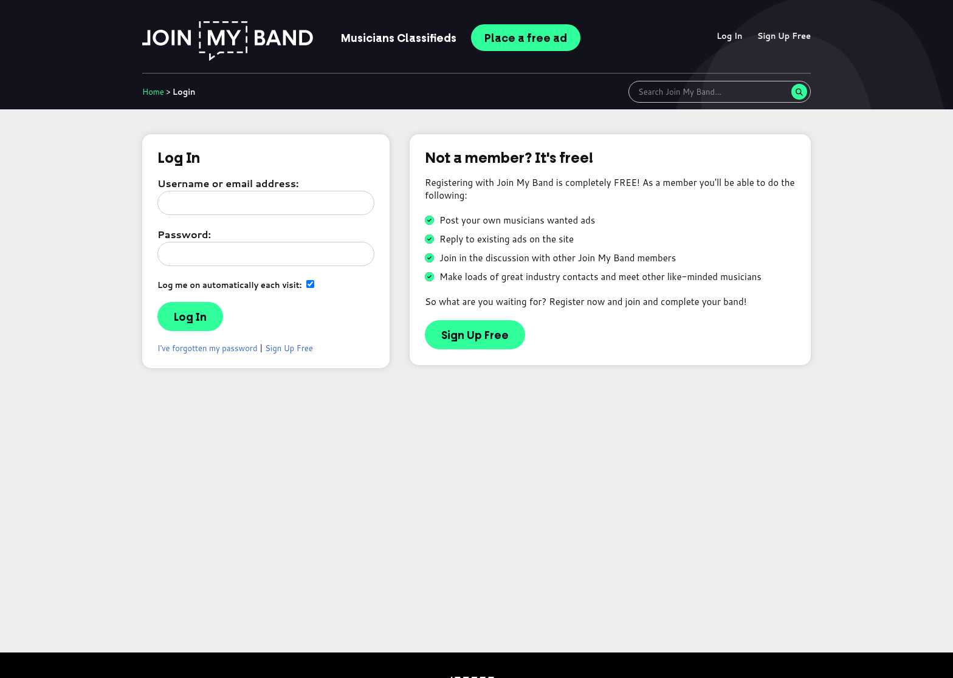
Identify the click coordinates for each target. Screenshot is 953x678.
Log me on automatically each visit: (235, 284)
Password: (184, 234)
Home (153, 91)
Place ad (525, 38)
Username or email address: (227, 183)
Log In (730, 35)
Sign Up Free (784, 35)
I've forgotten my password (207, 348)
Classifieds (398, 38)
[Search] (799, 92)
